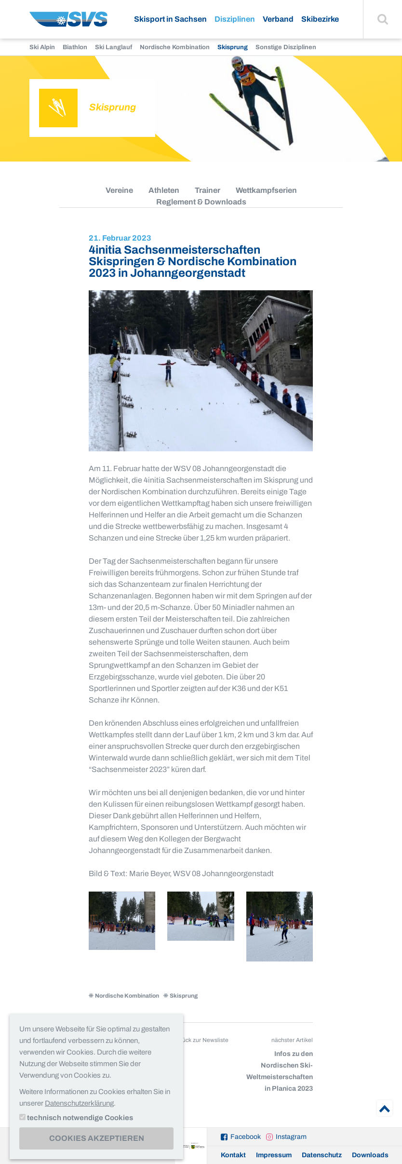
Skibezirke (320, 19)
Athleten (163, 190)
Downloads (370, 1155)
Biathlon (75, 47)
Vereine (119, 190)
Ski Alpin (42, 47)
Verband (278, 19)
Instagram (291, 1136)
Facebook (245, 1136)
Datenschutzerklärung (79, 1103)
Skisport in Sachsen (170, 19)
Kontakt (233, 1155)
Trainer (207, 190)
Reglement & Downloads (201, 202)
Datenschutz (322, 1155)
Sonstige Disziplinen (285, 47)
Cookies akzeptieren (96, 1138)
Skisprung (232, 47)
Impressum (274, 1155)
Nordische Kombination (175, 47)
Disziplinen (234, 19)
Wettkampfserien (266, 190)
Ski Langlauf (113, 47)
